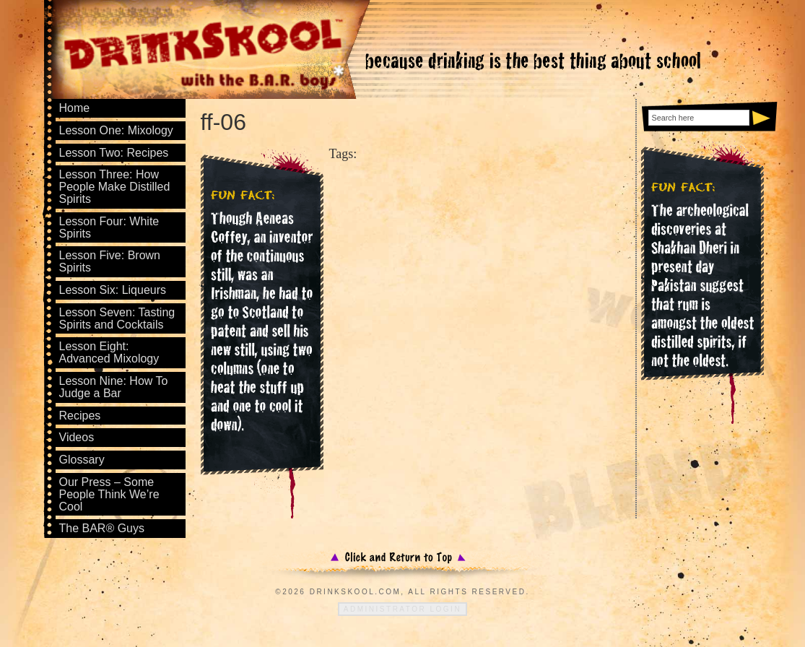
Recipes (80, 415)
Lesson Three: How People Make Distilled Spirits (114, 186)
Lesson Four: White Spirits (109, 227)
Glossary (82, 459)
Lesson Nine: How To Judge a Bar (113, 387)
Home (74, 108)
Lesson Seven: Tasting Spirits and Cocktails (117, 318)
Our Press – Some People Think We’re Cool (109, 494)
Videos (77, 437)
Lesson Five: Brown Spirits (110, 261)
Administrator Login (402, 609)
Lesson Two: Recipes (114, 153)
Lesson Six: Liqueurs (113, 290)
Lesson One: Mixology (116, 130)
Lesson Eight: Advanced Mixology (109, 352)
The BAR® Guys (102, 528)
